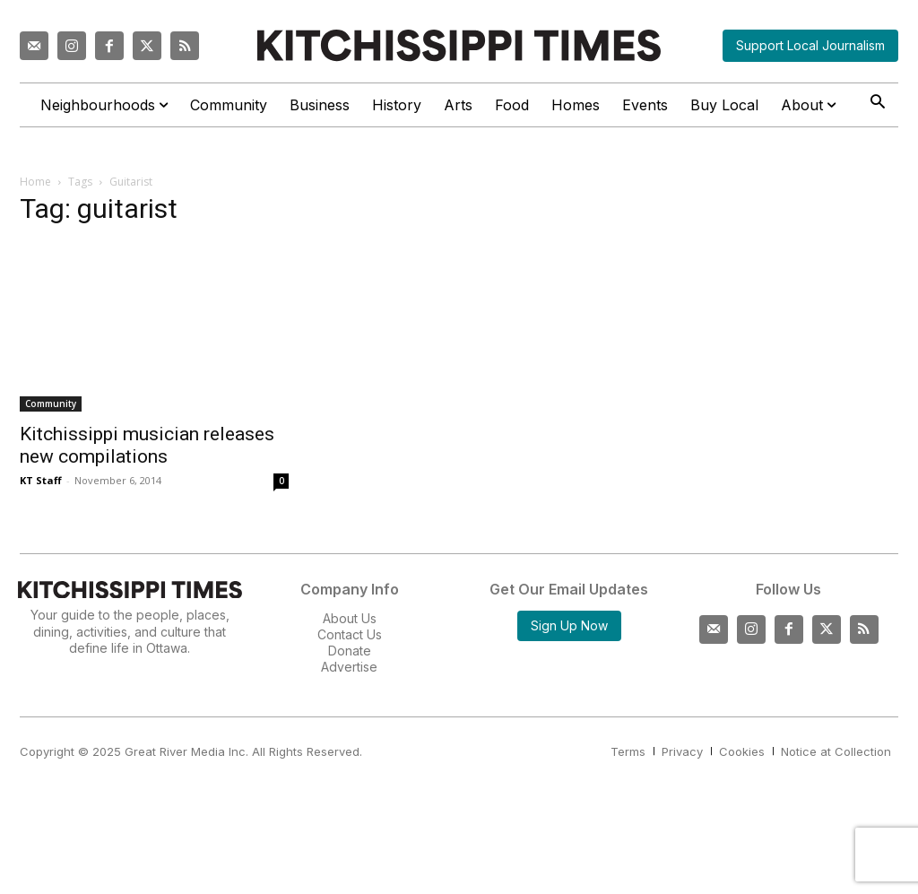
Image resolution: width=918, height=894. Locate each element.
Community (50, 403)
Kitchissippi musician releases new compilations (147, 445)
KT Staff (41, 480)
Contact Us (349, 634)
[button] (877, 103)
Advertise (349, 666)
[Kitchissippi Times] (459, 45)
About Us (350, 618)
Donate (349, 650)
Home (35, 181)
